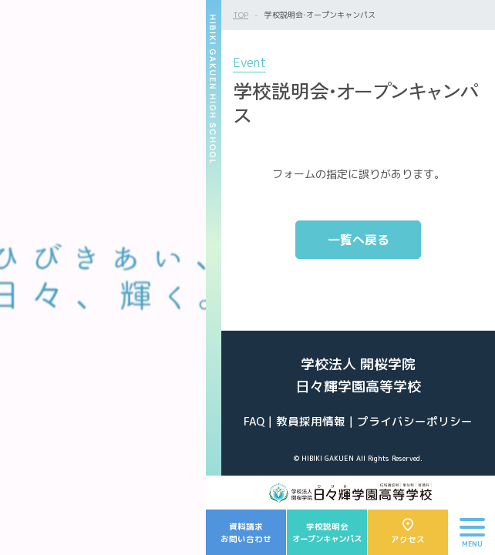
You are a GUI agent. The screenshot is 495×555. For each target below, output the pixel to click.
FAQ (254, 421)
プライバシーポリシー (415, 421)
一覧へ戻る (358, 239)
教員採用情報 (310, 421)
